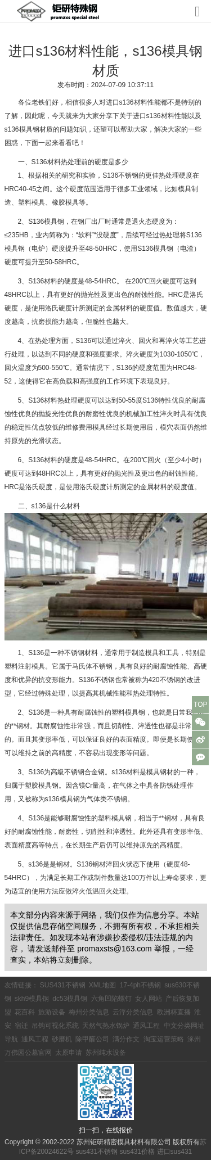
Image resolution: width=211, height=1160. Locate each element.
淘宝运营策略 (163, 1039)
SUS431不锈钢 (63, 985)
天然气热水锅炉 (105, 1026)
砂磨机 (62, 1039)
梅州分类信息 (89, 1012)
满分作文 (126, 1039)
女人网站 (148, 999)
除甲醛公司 (92, 1039)
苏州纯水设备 (106, 1053)
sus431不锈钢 (96, 1152)
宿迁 (21, 1026)
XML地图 (102, 985)
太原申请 (68, 1053)
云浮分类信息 (133, 1012)
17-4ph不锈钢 (140, 985)
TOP (200, 704)
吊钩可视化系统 (55, 1026)
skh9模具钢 (32, 999)
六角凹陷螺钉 (111, 999)
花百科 (25, 1012)
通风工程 (146, 1026)
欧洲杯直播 (174, 1012)
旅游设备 (51, 1012)
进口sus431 (174, 1152)
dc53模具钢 (69, 999)
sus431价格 (137, 1152)
